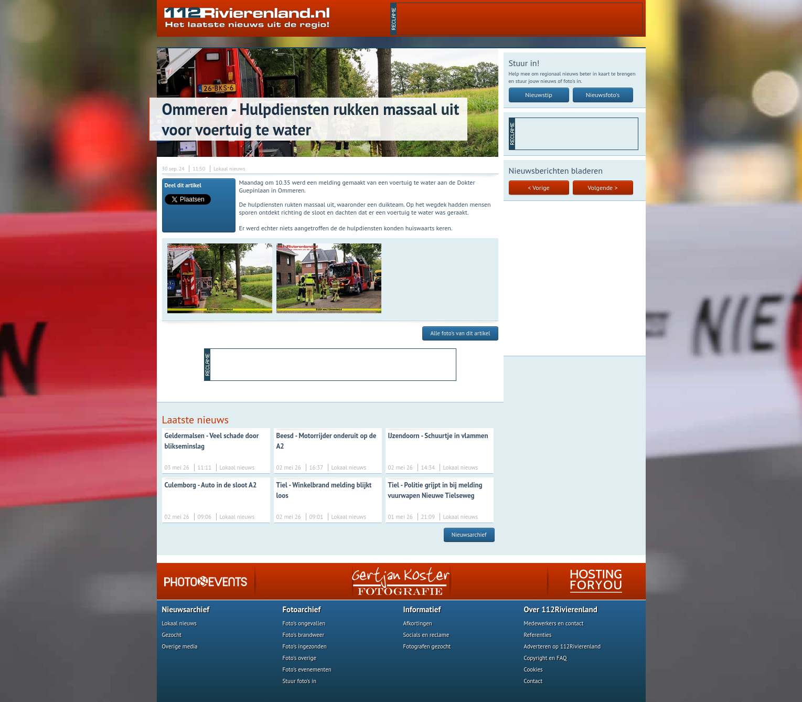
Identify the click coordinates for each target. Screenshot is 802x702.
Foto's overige (300, 658)
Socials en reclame (426, 635)
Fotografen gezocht (427, 646)
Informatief (422, 609)
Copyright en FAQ (545, 658)
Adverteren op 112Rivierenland (562, 646)
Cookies (533, 669)
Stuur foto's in (300, 681)
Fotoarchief (302, 609)
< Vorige (538, 188)
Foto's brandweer (304, 635)
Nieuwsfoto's (603, 95)
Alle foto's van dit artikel (460, 333)
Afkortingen (417, 623)
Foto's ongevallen (304, 623)
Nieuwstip (538, 95)
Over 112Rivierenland (560, 609)
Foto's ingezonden (305, 646)
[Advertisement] (519, 19)
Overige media (180, 646)
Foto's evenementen (307, 669)
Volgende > (603, 188)
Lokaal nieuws (179, 623)
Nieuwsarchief (469, 534)
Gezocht (172, 635)
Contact (533, 681)
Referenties (538, 635)
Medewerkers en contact (554, 623)
